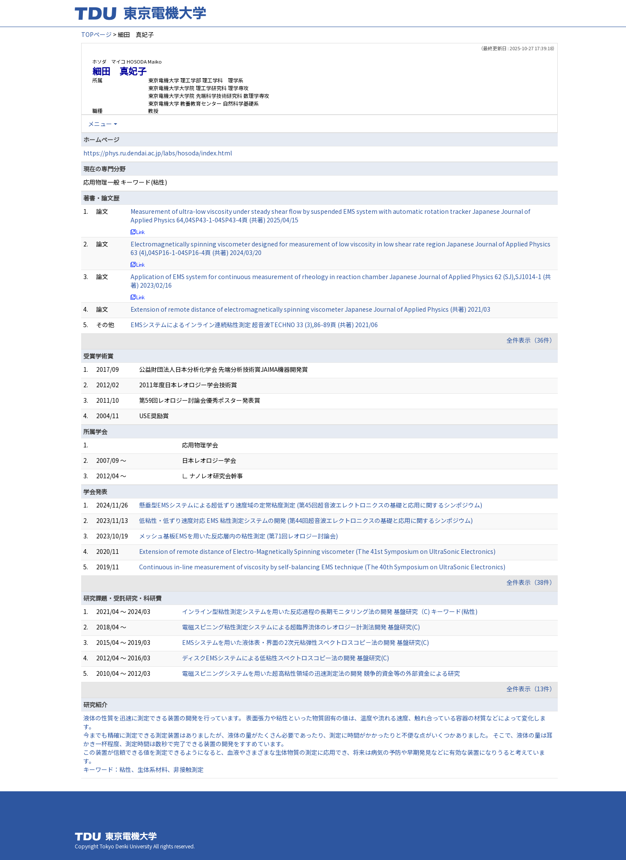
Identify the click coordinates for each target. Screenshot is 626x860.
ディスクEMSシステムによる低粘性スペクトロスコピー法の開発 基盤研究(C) (285, 657)
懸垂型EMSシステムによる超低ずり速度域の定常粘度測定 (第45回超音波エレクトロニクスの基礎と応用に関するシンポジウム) (310, 505)
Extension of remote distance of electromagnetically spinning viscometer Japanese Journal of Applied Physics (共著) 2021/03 (310, 309)
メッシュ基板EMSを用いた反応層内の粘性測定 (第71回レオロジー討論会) (238, 536)
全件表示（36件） (531, 340)
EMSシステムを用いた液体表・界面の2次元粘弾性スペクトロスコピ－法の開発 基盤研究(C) (305, 642)
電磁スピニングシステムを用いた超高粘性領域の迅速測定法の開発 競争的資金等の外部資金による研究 (321, 673)
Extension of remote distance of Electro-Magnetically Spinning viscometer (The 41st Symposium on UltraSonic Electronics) (317, 551)
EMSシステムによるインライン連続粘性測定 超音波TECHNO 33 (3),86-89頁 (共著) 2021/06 (254, 324)
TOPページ (96, 34)
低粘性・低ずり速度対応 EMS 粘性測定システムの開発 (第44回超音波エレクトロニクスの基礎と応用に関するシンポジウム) (306, 520)
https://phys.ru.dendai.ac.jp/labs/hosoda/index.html (157, 153)
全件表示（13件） (531, 688)
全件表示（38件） (531, 582)
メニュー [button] (100, 123)
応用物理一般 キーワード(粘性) (125, 182)
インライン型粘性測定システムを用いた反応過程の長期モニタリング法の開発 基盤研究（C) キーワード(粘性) (329, 611)
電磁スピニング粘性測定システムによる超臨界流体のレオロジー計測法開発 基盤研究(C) (301, 627)
